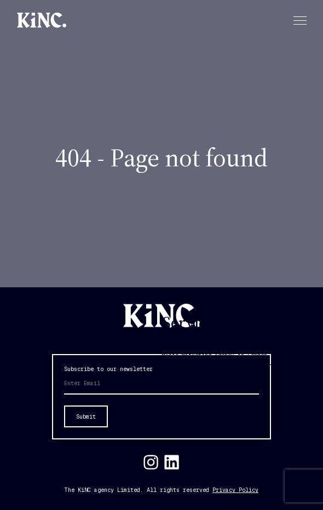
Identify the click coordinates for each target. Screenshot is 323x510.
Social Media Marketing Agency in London (226, 362)
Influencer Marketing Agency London (218, 342)
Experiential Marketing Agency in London (226, 348)
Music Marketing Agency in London (214, 355)
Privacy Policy (235, 490)
